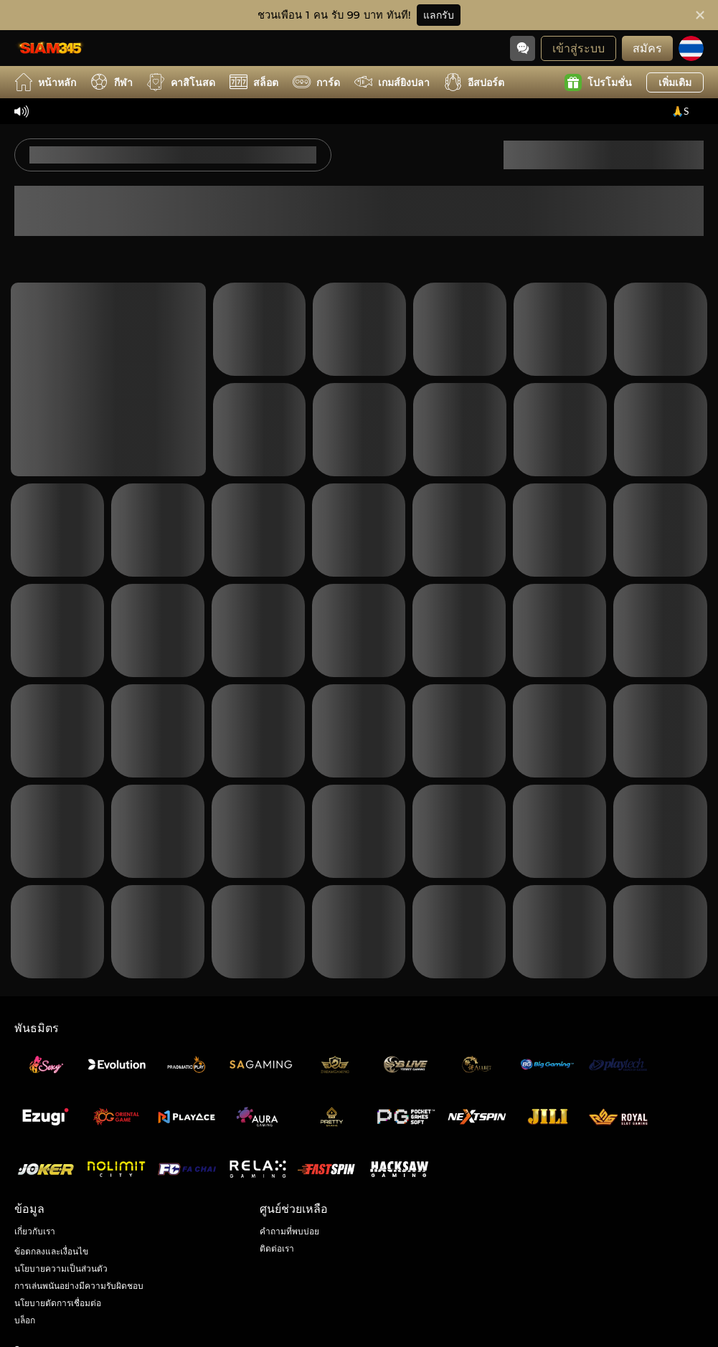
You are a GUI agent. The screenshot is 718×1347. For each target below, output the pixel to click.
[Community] (522, 48)
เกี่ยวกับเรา (34, 1231)
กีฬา (111, 82)
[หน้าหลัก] (50, 48)
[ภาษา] (691, 48)
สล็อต (254, 82)
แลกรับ (438, 15)
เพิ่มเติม (674, 82)
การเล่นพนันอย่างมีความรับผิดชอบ (78, 1285)
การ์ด (316, 82)
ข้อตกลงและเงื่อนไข (51, 1251)
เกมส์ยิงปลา (392, 82)
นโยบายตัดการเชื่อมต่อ (57, 1303)
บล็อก (24, 1320)
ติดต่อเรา (277, 1248)
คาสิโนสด (181, 82)
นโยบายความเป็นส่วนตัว (61, 1268)
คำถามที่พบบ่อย (289, 1231)
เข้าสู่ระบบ (578, 48)
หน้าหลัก (45, 82)
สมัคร (647, 48)
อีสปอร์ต (474, 82)
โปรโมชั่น (598, 82)
